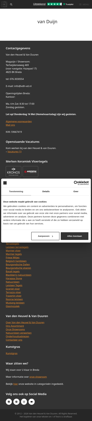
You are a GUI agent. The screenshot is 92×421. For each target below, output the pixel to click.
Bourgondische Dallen (18, 264)
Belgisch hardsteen (16, 261)
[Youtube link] (31, 402)
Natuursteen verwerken (19, 332)
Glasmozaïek (13, 306)
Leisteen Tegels (14, 285)
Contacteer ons (14, 339)
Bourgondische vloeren (18, 268)
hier (15, 383)
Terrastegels (12, 243)
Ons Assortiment (15, 326)
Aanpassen (45, 236)
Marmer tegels (14, 254)
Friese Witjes (13, 257)
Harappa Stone (14, 278)
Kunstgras (12, 353)
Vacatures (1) (14, 151)
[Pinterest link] (16, 402)
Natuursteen (13, 281)
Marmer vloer (13, 250)
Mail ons (10, 125)
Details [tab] (46, 191)
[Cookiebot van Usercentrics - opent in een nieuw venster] (76, 183)
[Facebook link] (9, 402)
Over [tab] (75, 191)
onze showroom (38, 376)
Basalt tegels (13, 271)
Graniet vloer (13, 288)
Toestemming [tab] (16, 191)
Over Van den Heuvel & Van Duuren (25, 322)
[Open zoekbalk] (11, 4)
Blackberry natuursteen (18, 275)
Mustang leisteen (15, 302)
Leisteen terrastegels (17, 247)
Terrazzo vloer (13, 292)
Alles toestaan (74, 236)
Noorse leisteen (14, 299)
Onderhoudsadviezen (17, 336)
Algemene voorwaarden (19, 121)
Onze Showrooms (15, 329)
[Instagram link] (24, 402)
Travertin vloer (14, 295)
